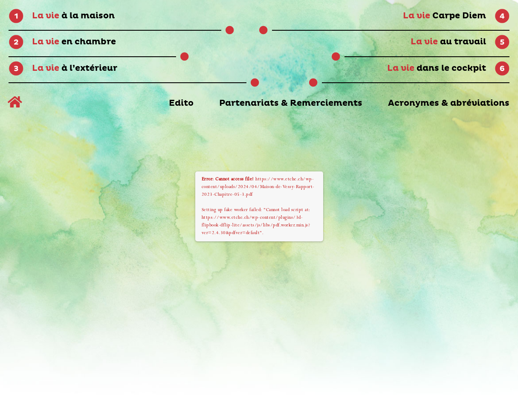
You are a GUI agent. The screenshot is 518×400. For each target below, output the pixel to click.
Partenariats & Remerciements (290, 103)
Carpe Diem (444, 16)
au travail (448, 42)
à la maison (73, 16)
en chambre (74, 42)
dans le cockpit (436, 68)
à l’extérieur (74, 68)
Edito (181, 103)
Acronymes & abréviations (448, 103)
